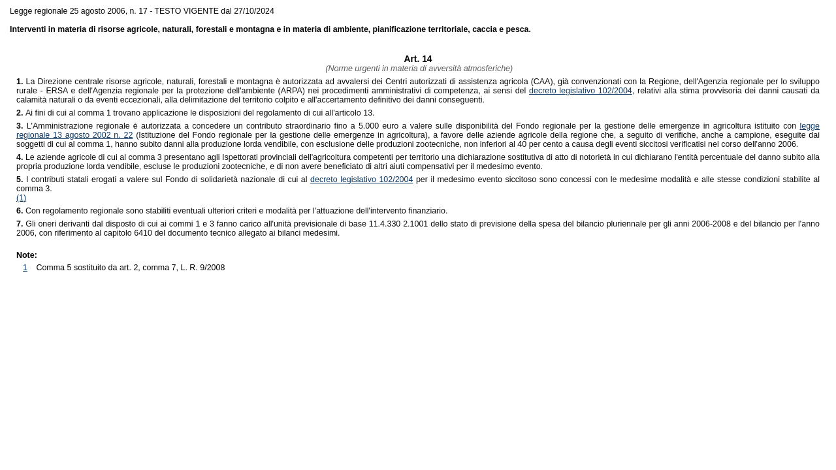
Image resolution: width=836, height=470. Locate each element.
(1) (21, 197)
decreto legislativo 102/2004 (580, 90)
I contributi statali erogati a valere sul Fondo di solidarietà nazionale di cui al (163, 179)
